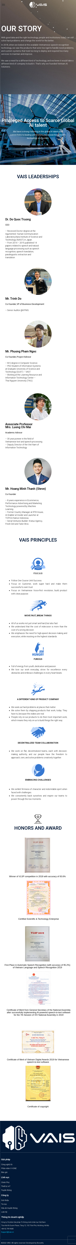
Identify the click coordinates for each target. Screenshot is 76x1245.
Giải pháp (5, 1159)
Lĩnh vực (5, 1177)
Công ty (5, 1195)
